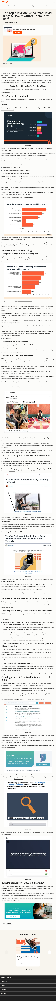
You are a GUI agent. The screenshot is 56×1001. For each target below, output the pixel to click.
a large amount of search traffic (23, 301)
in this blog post (18, 779)
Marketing (8, 6)
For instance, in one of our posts (10, 381)
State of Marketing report (18, 75)
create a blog (11, 245)
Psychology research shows (9, 313)
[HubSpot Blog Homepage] (4, 2)
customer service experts (15, 465)
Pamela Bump (13, 22)
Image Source (28, 434)
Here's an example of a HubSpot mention (12, 699)
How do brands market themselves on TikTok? (15, 341)
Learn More (17, 32)
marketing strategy (26, 73)
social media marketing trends (24, 463)
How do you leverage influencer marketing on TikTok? (18, 345)
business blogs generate (22, 176)
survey (7, 158)
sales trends (12, 471)
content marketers (46, 463)
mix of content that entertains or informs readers (19, 888)
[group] (28, 952)
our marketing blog (15, 320)
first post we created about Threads (16, 532)
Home (2, 6)
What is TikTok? (7, 338)
